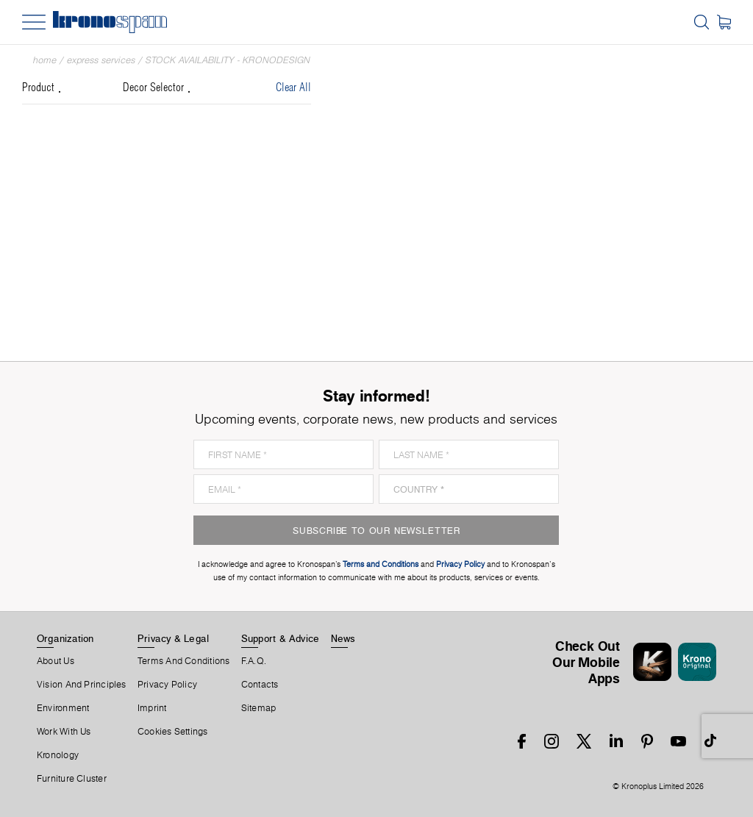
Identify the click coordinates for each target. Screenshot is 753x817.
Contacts (260, 685)
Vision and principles (81, 685)
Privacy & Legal (173, 638)
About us (55, 661)
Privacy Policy (167, 685)
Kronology (58, 755)
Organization (65, 638)
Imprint (152, 708)
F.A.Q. (253, 661)
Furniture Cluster (72, 779)
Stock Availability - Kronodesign (228, 60)
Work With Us (64, 732)
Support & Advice (280, 638)
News (343, 638)
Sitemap (258, 708)
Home (45, 60)
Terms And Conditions (183, 661)
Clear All (293, 87)
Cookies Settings (173, 732)
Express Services (101, 60)
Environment (63, 708)
